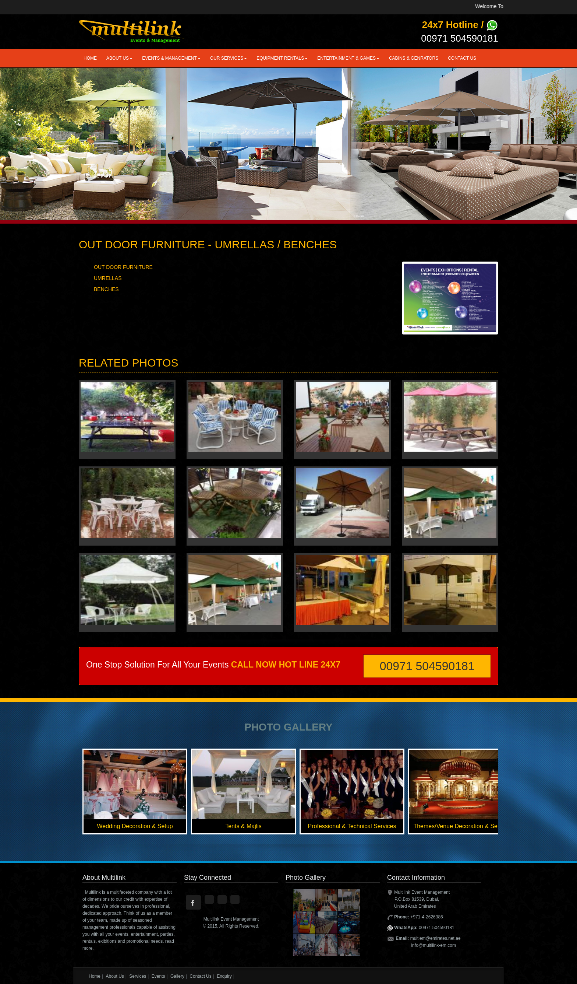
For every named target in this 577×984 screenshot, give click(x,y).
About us (119, 58)
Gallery (177, 976)
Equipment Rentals (282, 58)
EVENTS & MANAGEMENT (171, 58)
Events (158, 976)
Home (90, 58)
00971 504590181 (427, 666)
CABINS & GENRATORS (413, 58)
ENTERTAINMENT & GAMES (348, 58)
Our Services (228, 58)
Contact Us (462, 58)
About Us (115, 976)
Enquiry (224, 976)
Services (137, 976)
